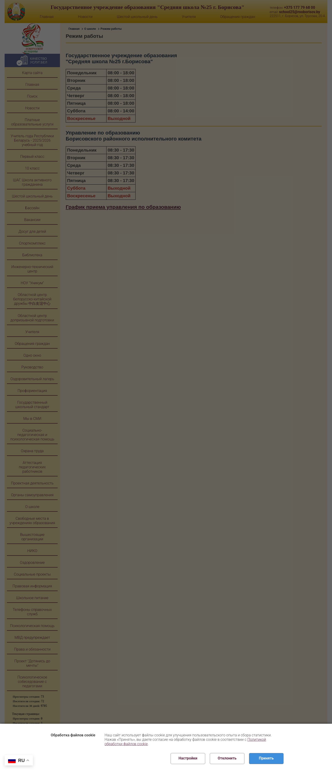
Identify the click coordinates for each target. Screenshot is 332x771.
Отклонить (227, 758)
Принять (266, 758)
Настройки (187, 758)
